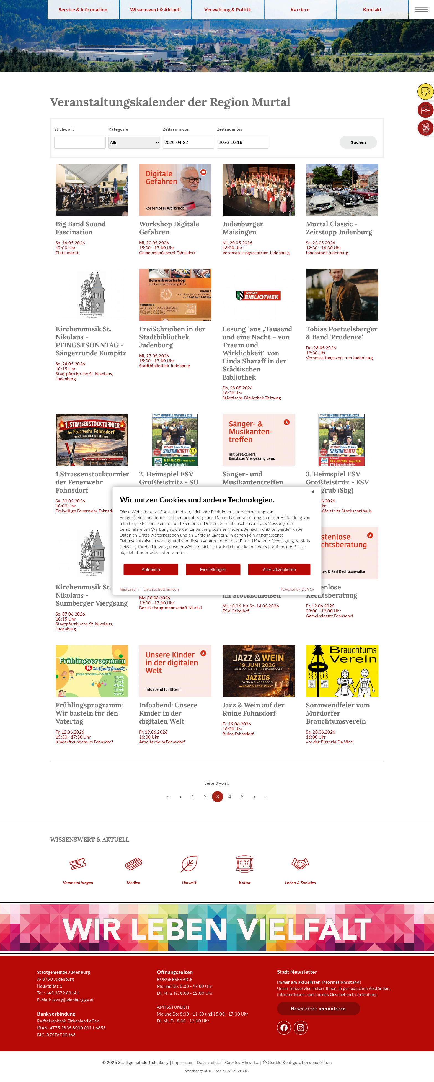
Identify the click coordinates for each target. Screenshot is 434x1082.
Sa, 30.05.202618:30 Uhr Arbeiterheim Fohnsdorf (259, 459)
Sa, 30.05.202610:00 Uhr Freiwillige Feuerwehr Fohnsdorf (92, 463)
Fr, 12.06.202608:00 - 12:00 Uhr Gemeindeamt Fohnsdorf (342, 572)
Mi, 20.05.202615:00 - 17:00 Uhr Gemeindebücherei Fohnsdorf (175, 209)
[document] (217, 529)
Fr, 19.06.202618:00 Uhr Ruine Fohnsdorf (259, 690)
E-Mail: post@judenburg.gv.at (65, 999)
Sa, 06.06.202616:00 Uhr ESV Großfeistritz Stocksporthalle (342, 463)
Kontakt (372, 9)
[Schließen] (313, 492)
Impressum (182, 1062)
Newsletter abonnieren (318, 1008)
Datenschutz (209, 1062)
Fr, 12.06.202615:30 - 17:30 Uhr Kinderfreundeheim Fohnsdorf (92, 694)
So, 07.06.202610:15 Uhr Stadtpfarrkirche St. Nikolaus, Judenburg (92, 579)
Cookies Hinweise (242, 1062)
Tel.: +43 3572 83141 (58, 992)
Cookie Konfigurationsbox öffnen (297, 1062)
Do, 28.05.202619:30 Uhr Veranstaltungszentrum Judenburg (342, 314)
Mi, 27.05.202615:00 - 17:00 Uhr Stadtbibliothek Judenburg (175, 318)
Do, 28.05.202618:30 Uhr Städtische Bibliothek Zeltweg (259, 334)
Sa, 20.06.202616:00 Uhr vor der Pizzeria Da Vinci (342, 694)
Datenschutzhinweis (161, 588)
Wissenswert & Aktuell (155, 9)
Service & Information (83, 9)
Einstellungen (213, 569)
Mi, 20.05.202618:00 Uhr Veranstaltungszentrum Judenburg (259, 209)
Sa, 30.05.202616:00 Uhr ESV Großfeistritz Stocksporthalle (175, 463)
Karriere (300, 9)
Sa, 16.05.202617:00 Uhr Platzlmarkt (92, 209)
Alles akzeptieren (279, 569)
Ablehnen (151, 569)
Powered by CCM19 (297, 589)
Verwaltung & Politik (227, 9)
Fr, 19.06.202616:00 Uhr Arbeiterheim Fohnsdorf (175, 694)
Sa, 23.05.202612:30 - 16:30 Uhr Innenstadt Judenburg (342, 209)
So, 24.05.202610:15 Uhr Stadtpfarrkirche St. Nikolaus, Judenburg (92, 325)
